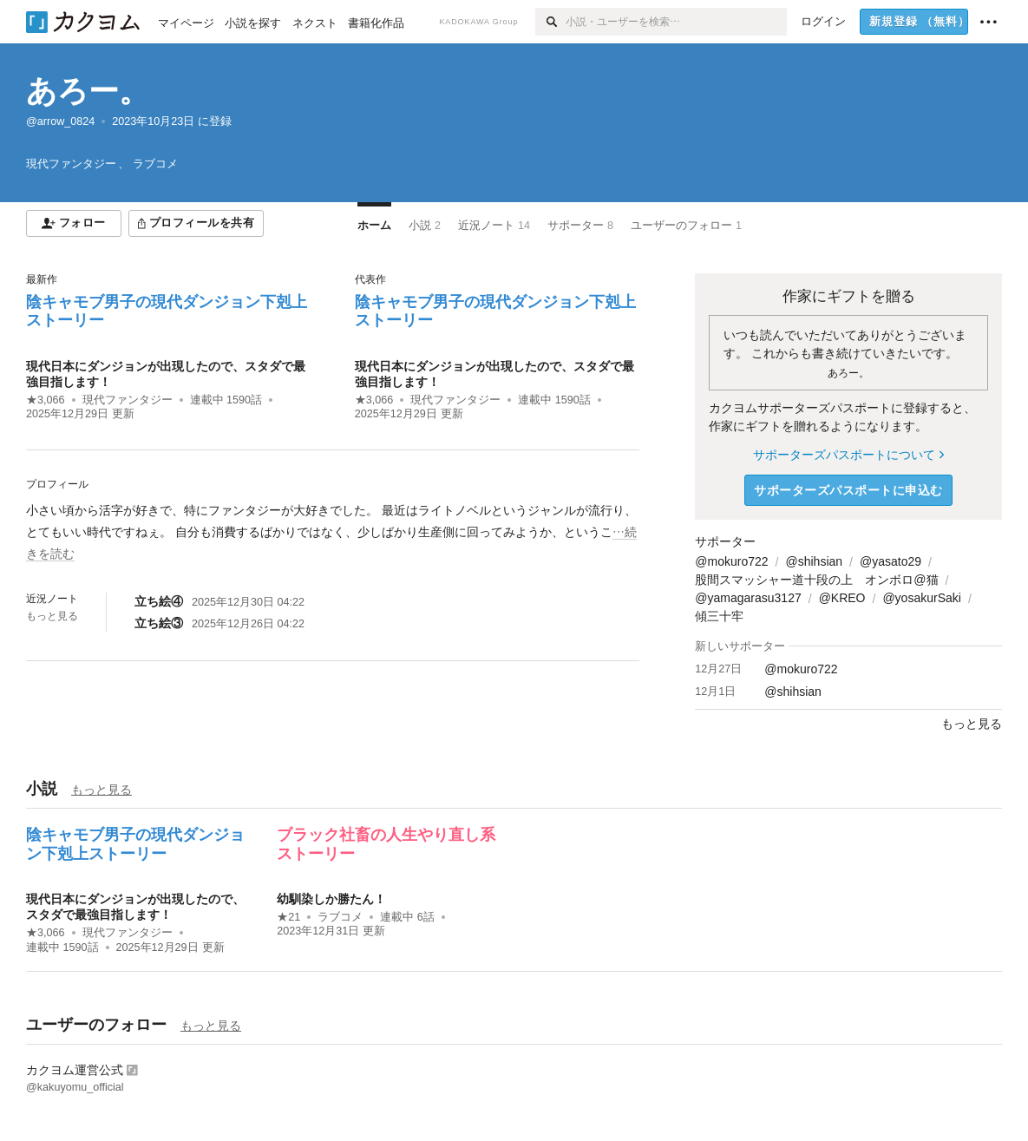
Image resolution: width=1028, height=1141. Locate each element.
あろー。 (87, 91)
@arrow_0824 (60, 121)
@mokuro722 (731, 561)
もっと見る (52, 616)
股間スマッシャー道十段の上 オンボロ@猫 (816, 580)
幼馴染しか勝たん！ (331, 899)
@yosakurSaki (921, 598)
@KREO (842, 598)
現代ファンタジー (127, 400)
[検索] (550, 22)
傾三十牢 (719, 616)
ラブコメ (340, 917)
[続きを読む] (332, 533)
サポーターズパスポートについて (848, 455)
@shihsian (813, 561)
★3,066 (45, 400)
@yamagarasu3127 (748, 598)
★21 (288, 917)
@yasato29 (890, 561)
